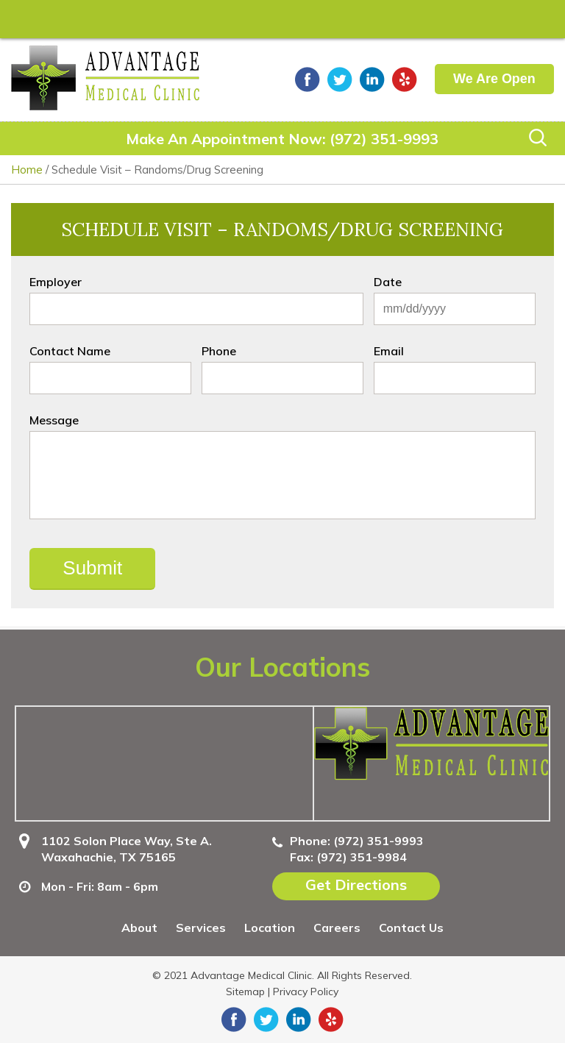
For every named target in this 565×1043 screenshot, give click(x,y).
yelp (404, 79)
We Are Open (494, 78)
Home (27, 170)
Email (389, 350)
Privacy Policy (305, 991)
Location (269, 927)
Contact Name (69, 350)
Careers (336, 927)
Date (388, 281)
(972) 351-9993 (384, 138)
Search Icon (538, 137)
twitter (339, 79)
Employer (55, 281)
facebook (307, 79)
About (139, 927)
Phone (219, 350)
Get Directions (356, 884)
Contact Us (411, 927)
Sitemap (245, 991)
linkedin (372, 79)
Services (201, 927)
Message (54, 420)
